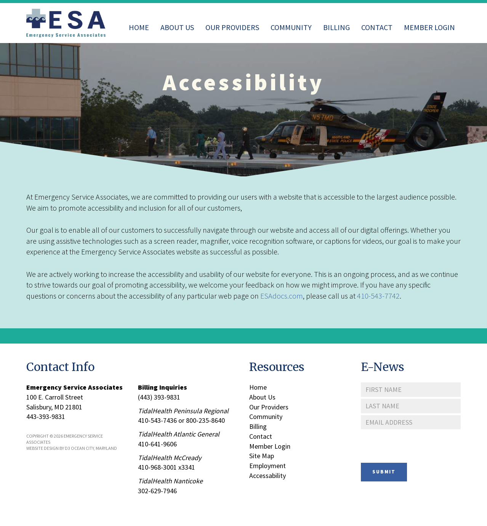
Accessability (267, 475)
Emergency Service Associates (74, 387)
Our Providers (232, 27)
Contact (376, 27)
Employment (267, 465)
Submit (384, 471)
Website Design (42, 448)
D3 (67, 448)
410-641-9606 (157, 444)
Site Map (261, 455)
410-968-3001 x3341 (166, 467)
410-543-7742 (378, 296)
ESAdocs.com (281, 296)
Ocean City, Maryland (94, 448)
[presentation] (419, 446)
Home (139, 27)
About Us (177, 27)
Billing (336, 27)
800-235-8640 (205, 420)
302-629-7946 (157, 490)
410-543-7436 (157, 420)
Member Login (429, 27)
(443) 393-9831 (159, 397)
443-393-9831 (45, 416)
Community (291, 27)
